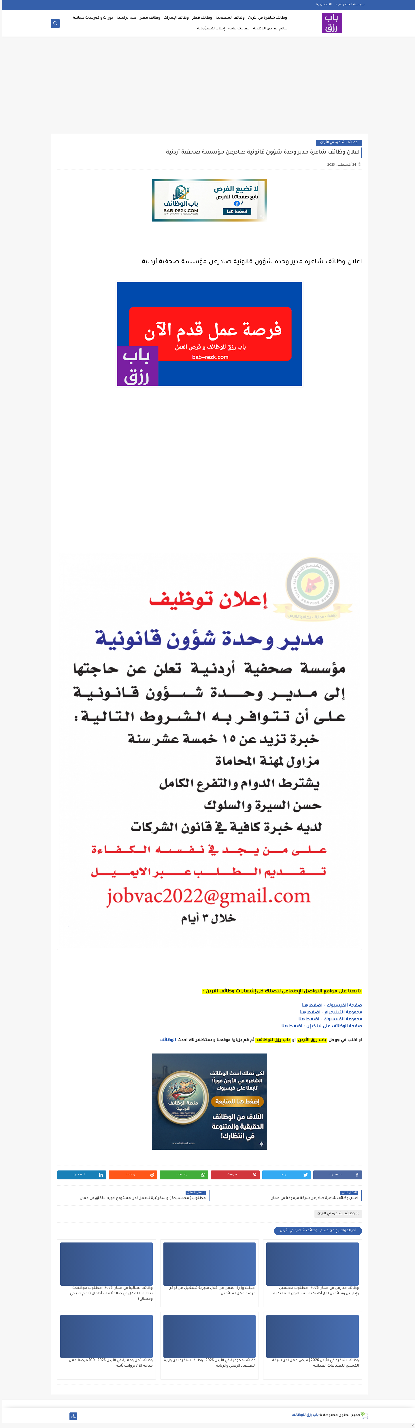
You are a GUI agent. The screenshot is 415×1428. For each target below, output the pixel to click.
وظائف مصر (148, 18)
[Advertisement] (207, 87)
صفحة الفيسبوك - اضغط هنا (329, 1006)
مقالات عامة (237, 29)
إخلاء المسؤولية (209, 29)
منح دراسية (124, 18)
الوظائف (165, 1040)
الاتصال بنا (322, 4)
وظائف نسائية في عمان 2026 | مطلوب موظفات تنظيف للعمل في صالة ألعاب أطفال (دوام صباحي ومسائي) (109, 1293)
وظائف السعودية (228, 18)
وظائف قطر (200, 18)
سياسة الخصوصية (348, 4)
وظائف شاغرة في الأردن (265, 18)
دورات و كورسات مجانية (91, 18)
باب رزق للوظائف (303, 1415)
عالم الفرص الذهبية (268, 29)
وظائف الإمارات (174, 18)
